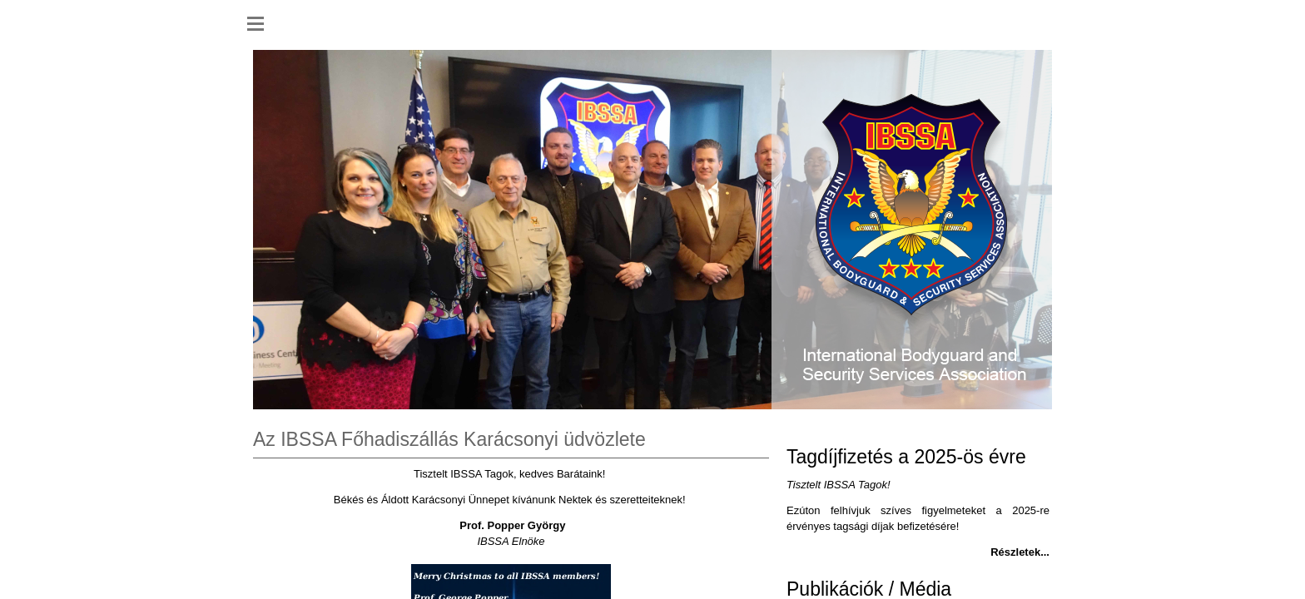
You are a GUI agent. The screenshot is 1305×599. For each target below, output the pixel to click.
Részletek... (1019, 552)
